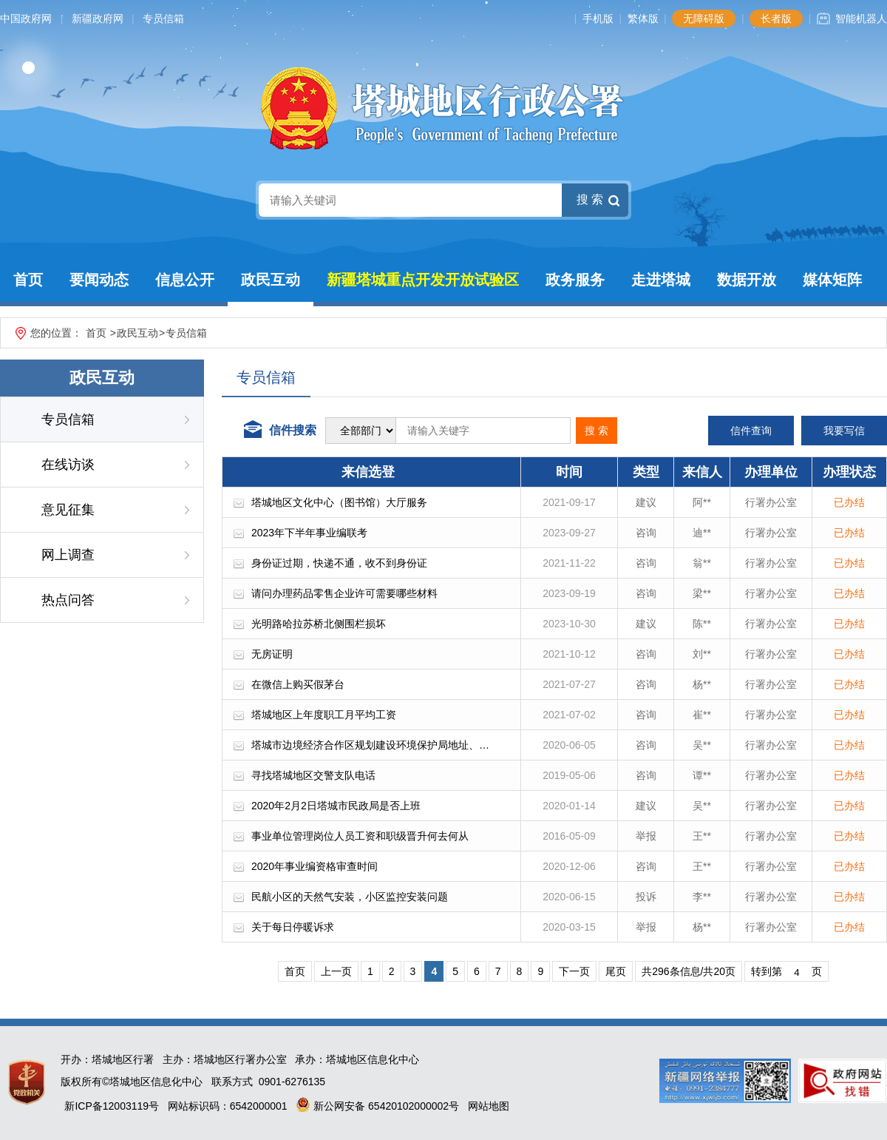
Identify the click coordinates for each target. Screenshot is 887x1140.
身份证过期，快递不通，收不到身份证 (339, 563)
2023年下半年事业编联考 (309, 533)
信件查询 (751, 430)
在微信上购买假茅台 (297, 684)
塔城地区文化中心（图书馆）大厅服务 (339, 502)
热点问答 (68, 600)
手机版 (598, 18)
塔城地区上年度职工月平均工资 (323, 715)
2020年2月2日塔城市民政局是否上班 (336, 806)
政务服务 (575, 279)
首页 (28, 279)
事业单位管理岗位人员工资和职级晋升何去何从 (360, 836)
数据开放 (746, 279)
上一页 (336, 971)
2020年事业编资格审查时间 (314, 866)
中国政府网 (26, 18)
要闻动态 (99, 279)
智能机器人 (861, 18)
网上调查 (68, 554)
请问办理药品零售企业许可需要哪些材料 (344, 593)
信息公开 (184, 279)
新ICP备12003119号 (111, 1106)
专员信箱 (163, 18)
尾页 (615, 971)
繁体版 (643, 18)
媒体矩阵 (832, 279)
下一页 (574, 971)
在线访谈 (68, 464)
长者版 (776, 18)
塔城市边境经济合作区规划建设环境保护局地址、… (370, 745)
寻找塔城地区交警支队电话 (313, 775)
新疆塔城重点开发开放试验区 (423, 279)
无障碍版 (703, 18)
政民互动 (270, 279)
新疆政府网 (97, 18)
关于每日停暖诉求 (292, 927)
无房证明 (272, 654)
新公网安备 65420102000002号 (377, 1106)
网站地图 (488, 1106)
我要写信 (844, 430)
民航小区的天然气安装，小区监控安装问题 (349, 897)
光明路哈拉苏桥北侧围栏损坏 (318, 624)
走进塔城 (660, 279)
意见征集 (68, 509)
